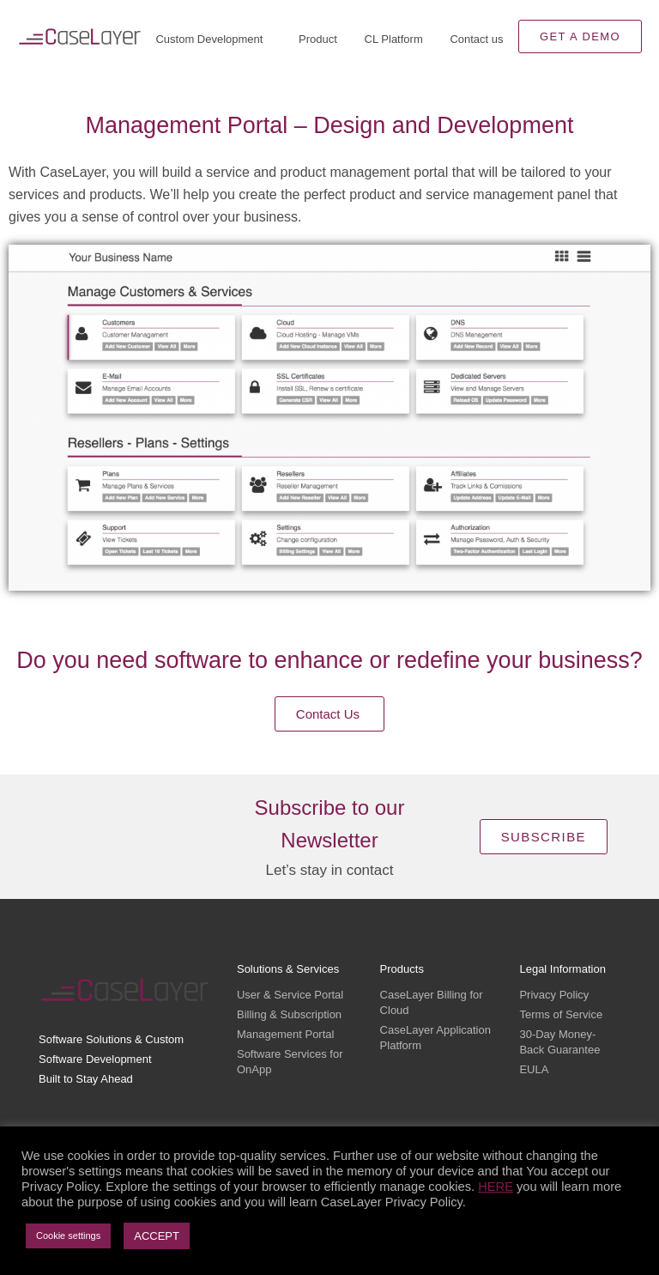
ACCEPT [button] (156, 1235)
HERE (495, 1186)
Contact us (476, 39)
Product (318, 39)
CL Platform (394, 39)
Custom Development (213, 39)
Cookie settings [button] (68, 1235)
